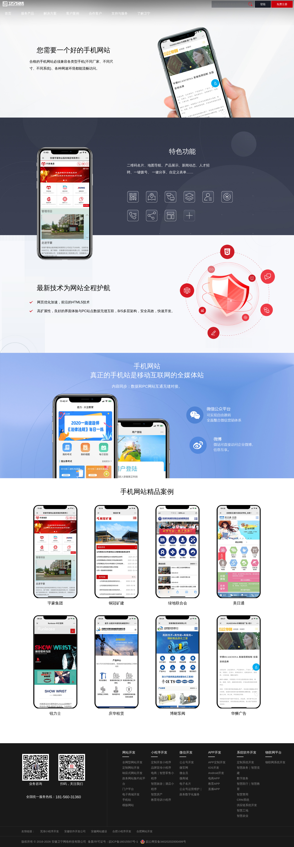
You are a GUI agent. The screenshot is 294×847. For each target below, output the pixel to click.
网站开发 (128, 752)
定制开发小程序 (161, 762)
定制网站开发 (131, 767)
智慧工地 (242, 810)
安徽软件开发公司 (75, 831)
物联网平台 (273, 752)
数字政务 (242, 778)
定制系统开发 (245, 762)
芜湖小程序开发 (49, 831)
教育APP (214, 783)
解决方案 (50, 13)
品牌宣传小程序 (161, 767)
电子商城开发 (131, 794)
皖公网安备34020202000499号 (163, 841)
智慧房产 (156, 794)
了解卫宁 (143, 13)
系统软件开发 (246, 752)
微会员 (183, 773)
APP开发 (214, 752)
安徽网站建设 (99, 831)
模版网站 (128, 805)
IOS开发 (213, 767)
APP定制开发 (217, 762)
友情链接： (28, 831)
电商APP (214, 778)
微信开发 (185, 752)
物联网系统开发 (275, 762)
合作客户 (95, 13)
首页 (8, 13)
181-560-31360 (68, 797)
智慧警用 (242, 794)
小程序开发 (159, 752)
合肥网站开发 (144, 831)
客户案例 (72, 13)
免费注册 (282, 4)
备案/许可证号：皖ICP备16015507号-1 (113, 841)
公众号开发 (186, 762)
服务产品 (27, 13)
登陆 (263, 4)
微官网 (183, 767)
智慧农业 (242, 815)
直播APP (214, 789)
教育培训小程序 (161, 799)
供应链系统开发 (247, 805)
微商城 (183, 778)
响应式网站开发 (132, 773)
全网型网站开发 (132, 762)
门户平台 (128, 789)
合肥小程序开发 (121, 831)
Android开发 (216, 773)
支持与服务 (119, 13)
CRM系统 (243, 799)
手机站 (126, 799)
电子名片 (185, 783)
